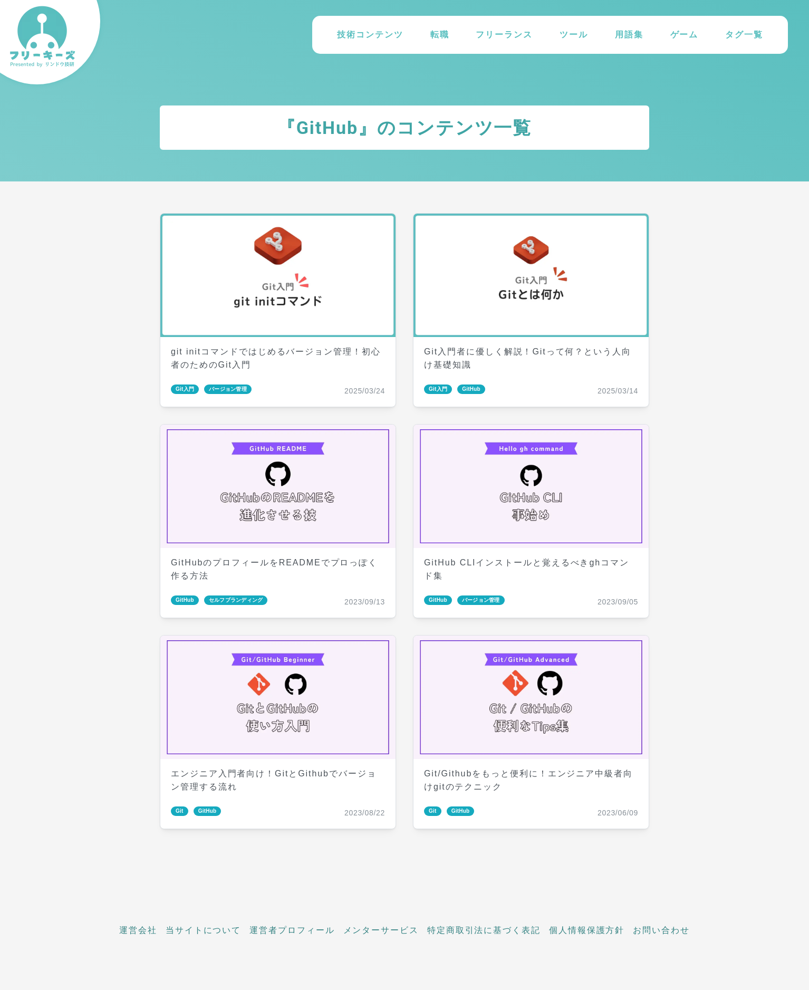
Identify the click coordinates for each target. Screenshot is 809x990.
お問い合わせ (661, 930)
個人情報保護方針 (586, 930)
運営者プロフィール (291, 930)
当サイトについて (203, 930)
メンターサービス (381, 930)
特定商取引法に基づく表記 (484, 930)
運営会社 (138, 930)
